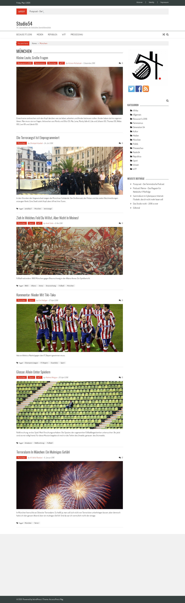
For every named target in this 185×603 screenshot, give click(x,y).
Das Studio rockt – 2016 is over (145, 203)
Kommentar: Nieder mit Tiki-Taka (36, 294)
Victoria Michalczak (74, 63)
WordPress (37, 599)
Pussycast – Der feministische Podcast (148, 184)
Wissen (136, 164)
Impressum (165, 2)
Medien (40, 34)
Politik (135, 144)
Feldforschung (39, 443)
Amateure (28, 443)
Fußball (61, 286)
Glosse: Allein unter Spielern (33, 371)
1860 (26, 286)
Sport (31, 223)
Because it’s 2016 (24, 34)
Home (34, 43)
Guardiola (54, 363)
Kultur (135, 131)
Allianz (33, 286)
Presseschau (77, 34)
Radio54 (136, 152)
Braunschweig (51, 286)
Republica (52, 34)
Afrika (135, 110)
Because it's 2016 (24, 63)
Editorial (136, 207)
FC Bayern (44, 363)
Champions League (31, 363)
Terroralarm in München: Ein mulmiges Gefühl (43, 452)
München (52, 63)
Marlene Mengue (51, 377)
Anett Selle (49, 223)
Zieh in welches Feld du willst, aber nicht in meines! (47, 217)
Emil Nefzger (42, 300)
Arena (41, 286)
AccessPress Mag (56, 599)
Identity (151, 2)
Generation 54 (139, 127)
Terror (36, 523)
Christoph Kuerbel (36, 143)
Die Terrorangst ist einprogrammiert (37, 137)
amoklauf (28, 209)
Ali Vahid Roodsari (36, 457)
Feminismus (40, 63)
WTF (64, 34)
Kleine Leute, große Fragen (32, 57)
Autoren (140, 2)
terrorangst (48, 209)
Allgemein (137, 114)
